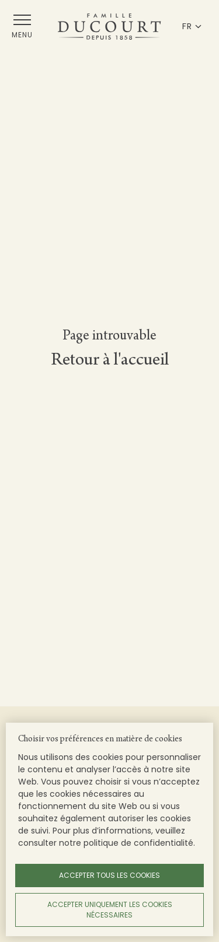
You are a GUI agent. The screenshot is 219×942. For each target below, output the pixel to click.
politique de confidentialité (138, 843)
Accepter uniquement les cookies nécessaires (109, 909)
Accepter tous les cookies (109, 875)
